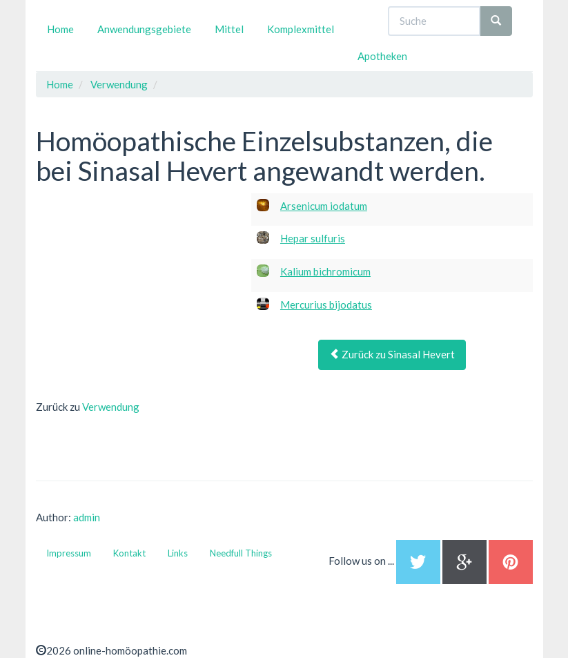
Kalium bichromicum (325, 271)
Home (60, 29)
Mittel (229, 29)
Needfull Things (241, 553)
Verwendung (110, 406)
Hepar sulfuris (312, 238)
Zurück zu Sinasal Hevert (392, 354)
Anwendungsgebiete (144, 29)
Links (178, 553)
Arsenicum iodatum (323, 206)
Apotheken (382, 56)
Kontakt (129, 553)
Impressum (68, 553)
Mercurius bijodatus (326, 304)
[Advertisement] (139, 279)
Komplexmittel (300, 29)
